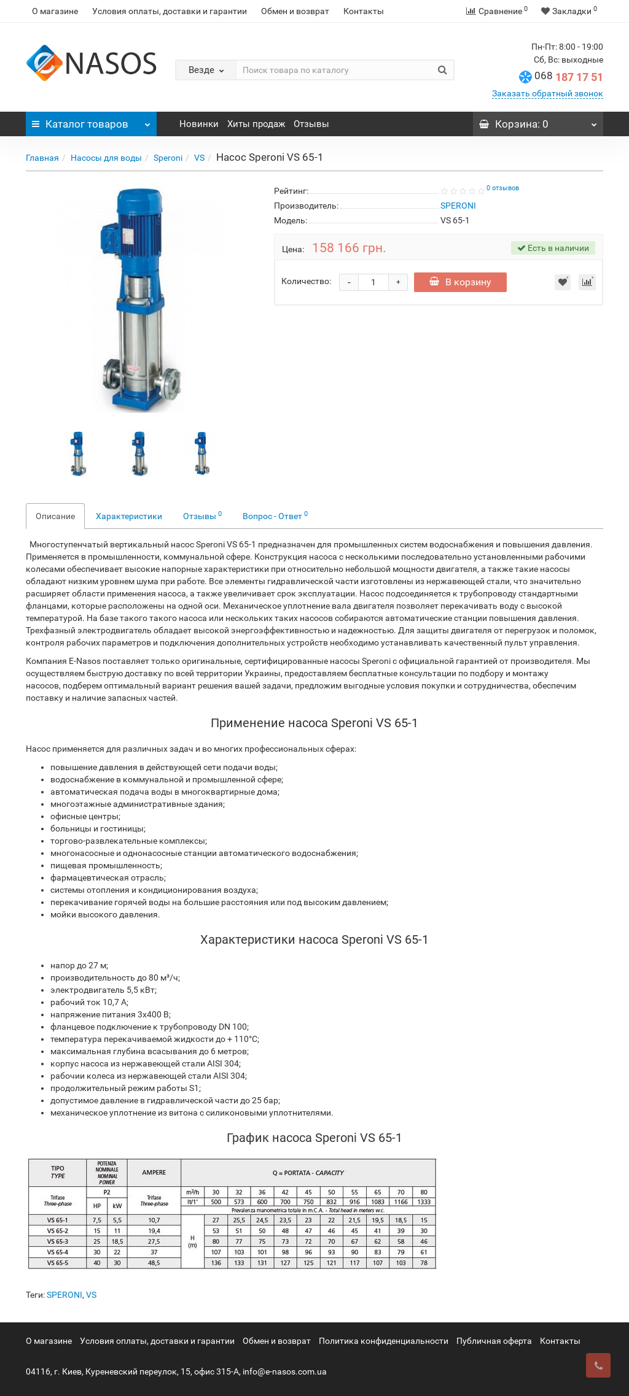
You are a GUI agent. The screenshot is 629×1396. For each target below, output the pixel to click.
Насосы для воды (106, 158)
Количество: (306, 281)
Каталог (91, 121)
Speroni (168, 158)
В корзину (462, 282)
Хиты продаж (256, 123)
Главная (42, 158)
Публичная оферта (494, 1341)
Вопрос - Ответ (275, 515)
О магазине (55, 11)
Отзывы (311, 123)
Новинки (199, 123)
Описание (55, 516)
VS (199, 158)
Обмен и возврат (295, 11)
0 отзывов (502, 188)
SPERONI (64, 1295)
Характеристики (129, 516)
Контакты (363, 11)
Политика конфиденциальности (383, 1341)
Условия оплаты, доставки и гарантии (169, 11)
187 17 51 (568, 77)
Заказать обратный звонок (547, 93)
